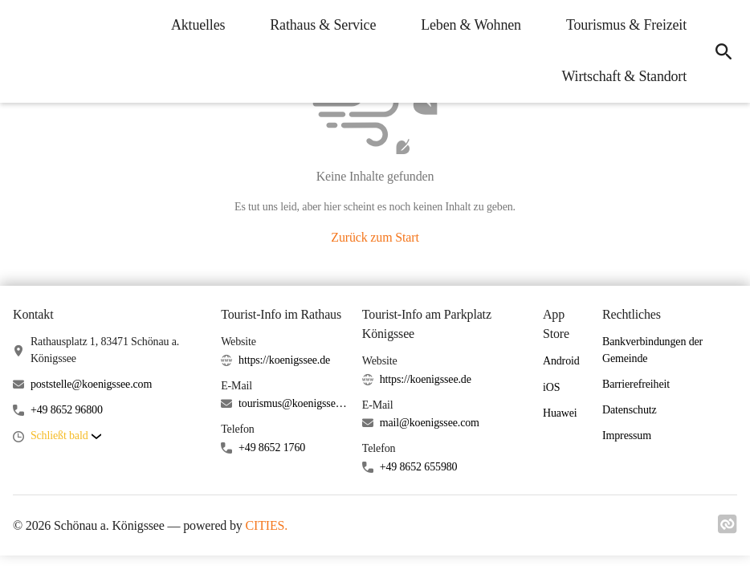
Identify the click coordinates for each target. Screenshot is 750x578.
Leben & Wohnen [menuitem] (470, 25)
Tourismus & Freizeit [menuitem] (625, 25)
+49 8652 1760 (271, 448)
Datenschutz (629, 410)
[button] (66, 436)
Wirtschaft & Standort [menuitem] (623, 76)
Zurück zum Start (374, 237)
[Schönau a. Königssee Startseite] (24, 51)
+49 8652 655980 (419, 467)
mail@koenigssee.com (429, 423)
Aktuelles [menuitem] (197, 25)
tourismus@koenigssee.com (293, 403)
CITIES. (267, 525)
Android (561, 361)
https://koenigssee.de (284, 360)
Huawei (560, 413)
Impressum (626, 435)
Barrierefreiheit (636, 384)
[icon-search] (723, 51)
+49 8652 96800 (67, 410)
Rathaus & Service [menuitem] (322, 25)
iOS (551, 387)
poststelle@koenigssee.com (91, 384)
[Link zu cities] (727, 529)
